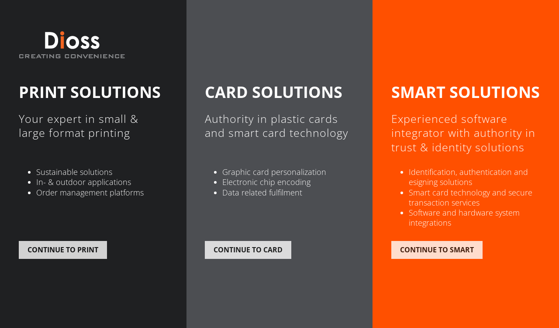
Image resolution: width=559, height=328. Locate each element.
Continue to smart (437, 250)
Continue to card (248, 250)
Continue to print (63, 250)
